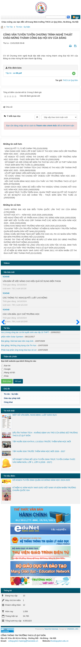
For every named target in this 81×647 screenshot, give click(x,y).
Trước (4, 324)
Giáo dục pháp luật (12, 398)
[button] (74, 73)
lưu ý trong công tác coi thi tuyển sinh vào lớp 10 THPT (25, 332)
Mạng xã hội (8, 372)
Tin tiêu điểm (9, 476)
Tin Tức (9, 27)
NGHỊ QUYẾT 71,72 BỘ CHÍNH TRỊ (20, 148)
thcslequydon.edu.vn (59, 641)
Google (6, 369)
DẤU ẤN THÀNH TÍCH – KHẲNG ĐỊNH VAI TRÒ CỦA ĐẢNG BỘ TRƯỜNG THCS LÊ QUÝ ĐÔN (45, 434)
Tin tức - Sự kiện (23, 27)
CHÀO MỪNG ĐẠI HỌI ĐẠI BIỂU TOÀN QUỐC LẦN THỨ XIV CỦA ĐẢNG (40, 209)
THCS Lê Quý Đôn (70, 80)
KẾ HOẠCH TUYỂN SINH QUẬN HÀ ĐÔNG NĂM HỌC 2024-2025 (41, 480)
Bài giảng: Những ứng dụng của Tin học (18, 345)
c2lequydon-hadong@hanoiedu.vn (23, 641)
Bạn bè (5, 365)
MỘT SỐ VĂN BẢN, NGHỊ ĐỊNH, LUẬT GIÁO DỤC (34, 415)
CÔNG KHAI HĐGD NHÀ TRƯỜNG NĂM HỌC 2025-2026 (29, 226)
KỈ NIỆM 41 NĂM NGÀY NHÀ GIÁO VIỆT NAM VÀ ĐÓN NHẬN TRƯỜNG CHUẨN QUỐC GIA (44, 488)
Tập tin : (14, 73)
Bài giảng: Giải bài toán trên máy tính (17, 341)
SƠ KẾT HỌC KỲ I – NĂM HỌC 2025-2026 (22, 215)
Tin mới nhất (9, 411)
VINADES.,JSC (72, 629)
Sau (76, 322)
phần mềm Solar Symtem (12, 337)
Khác (5, 376)
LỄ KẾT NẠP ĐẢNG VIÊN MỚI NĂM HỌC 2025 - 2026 (28, 173)
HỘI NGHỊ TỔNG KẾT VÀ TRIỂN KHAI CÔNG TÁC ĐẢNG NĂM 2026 (34, 218)
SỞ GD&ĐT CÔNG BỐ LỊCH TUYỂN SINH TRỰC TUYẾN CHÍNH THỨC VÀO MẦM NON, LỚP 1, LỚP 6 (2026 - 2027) (43, 460)
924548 (6, 277)
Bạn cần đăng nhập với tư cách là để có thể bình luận (40, 125)
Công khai (8, 402)
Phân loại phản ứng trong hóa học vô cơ (18, 350)
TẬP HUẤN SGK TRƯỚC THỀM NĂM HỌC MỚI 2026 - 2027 (38, 451)
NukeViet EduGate (51, 629)
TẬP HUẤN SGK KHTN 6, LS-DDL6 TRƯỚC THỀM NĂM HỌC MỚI (41, 441)
